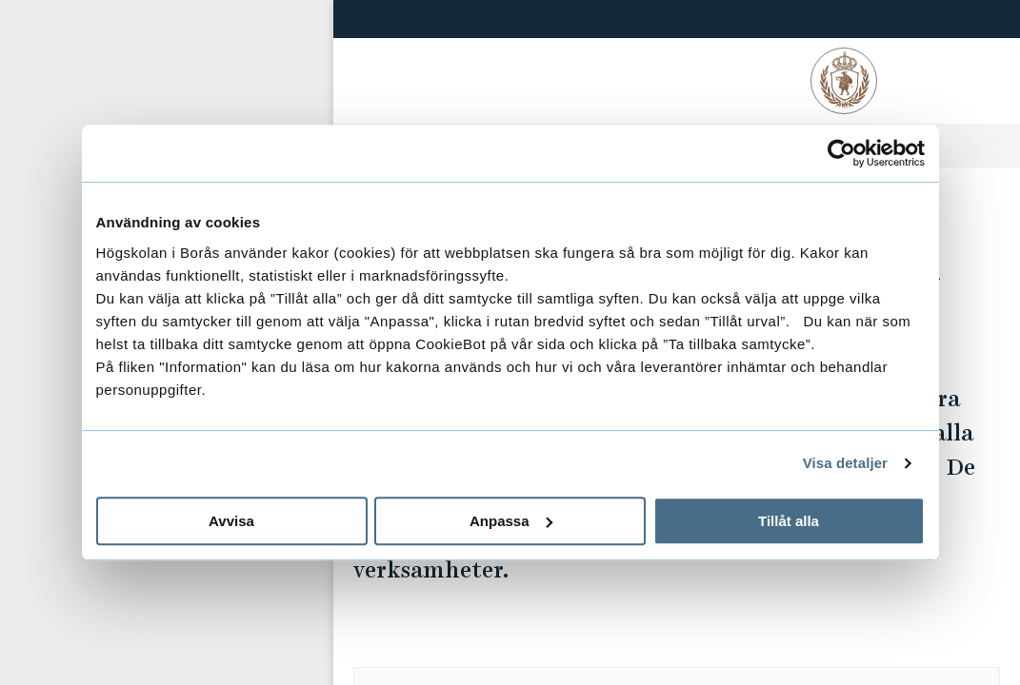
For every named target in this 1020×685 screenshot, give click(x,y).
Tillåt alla (788, 521)
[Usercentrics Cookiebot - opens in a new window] (841, 153)
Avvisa (231, 521)
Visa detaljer (845, 463)
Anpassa (511, 521)
